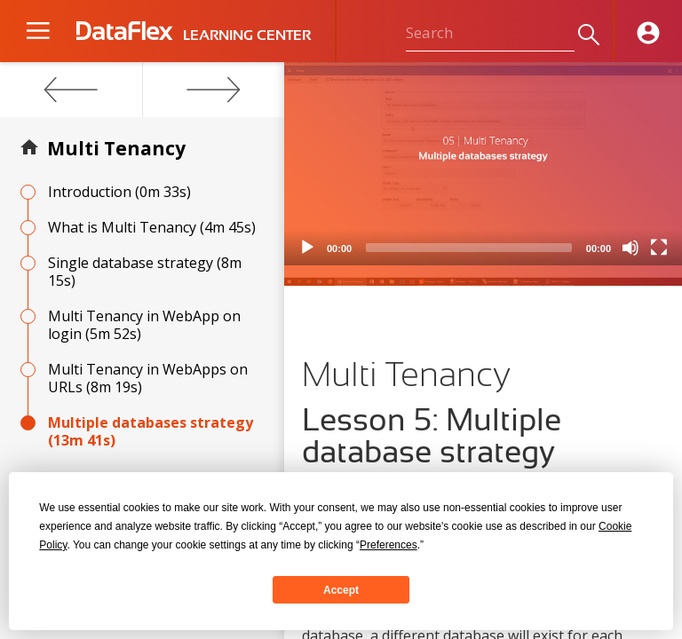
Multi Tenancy (116, 148)
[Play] (307, 247)
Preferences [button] (388, 545)
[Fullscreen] (659, 247)
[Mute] (630, 247)
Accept (341, 590)
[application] (483, 163)
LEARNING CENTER (247, 35)
